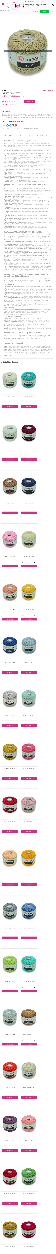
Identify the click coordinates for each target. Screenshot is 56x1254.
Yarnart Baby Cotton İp (35, 346)
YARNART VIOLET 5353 (46, 763)
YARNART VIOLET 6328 (9, 920)
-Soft (19, 1251)
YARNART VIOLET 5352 (28, 763)
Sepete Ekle (9, 405)
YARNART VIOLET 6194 (28, 1025)
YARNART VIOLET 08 (28, 396)
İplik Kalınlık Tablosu (8, 104)
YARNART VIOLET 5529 (28, 815)
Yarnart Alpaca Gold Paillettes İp (21, 346)
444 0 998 (28, 1174)
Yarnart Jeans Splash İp (32, 349)
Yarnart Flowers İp (45, 347)
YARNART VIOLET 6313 (46, 867)
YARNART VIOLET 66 (28, 972)
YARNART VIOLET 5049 (46, 658)
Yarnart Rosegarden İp (20, 353)
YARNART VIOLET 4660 (46, 1025)
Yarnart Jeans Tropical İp (45, 349)
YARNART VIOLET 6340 (46, 920)
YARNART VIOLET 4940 (46, 605)
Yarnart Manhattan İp (21, 352)
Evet (44, 11)
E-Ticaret (23, 1251)
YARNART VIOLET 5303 (9, 710)
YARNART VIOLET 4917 (46, 553)
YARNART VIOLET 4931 (9, 1077)
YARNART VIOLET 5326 (46, 710)
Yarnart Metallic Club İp (43, 352)
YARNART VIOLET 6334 (46, 1077)
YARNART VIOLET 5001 (9, 658)
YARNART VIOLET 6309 (28, 867)
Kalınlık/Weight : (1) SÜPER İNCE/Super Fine (13, 96)
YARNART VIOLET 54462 (9, 815)
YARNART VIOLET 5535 (46, 815)
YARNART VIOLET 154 (46, 448)
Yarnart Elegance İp (35, 347)
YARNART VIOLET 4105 (46, 501)
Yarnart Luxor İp (8, 350)
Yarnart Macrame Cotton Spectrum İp (22, 350)
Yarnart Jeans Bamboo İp (19, 349)
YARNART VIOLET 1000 (46, 396)
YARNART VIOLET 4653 (9, 553)
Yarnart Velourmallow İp (44, 353)
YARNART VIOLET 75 (46, 972)
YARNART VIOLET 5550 (28, 1077)
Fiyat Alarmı (17, 128)
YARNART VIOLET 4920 (9, 605)
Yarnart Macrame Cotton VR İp (40, 350)
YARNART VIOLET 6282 (9, 867)
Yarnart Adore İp (8, 346)
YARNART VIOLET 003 (9, 396)
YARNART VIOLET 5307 (27, 710)
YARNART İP (8, 343)
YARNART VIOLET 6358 (9, 972)
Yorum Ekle (50, 90)
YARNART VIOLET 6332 (27, 920)
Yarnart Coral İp (17, 347)
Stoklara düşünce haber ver (16, 121)
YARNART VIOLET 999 (9, 1025)
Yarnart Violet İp (8, 355)
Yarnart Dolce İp (25, 347)
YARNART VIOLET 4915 (28, 553)
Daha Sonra (34, 11)
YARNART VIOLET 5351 (9, 763)
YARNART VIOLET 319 (10, 501)
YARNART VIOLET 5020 (28, 658)
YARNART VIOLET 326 (28, 501)
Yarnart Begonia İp (46, 346)
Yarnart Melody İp (32, 352)
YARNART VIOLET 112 (10, 448)
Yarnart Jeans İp (8, 349)
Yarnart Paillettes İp (9, 353)
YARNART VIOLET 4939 (27, 605)
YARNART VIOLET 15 (28, 448)
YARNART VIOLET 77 (9, 1129)
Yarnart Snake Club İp (31, 353)
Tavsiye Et (7, 128)
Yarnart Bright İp (8, 347)
